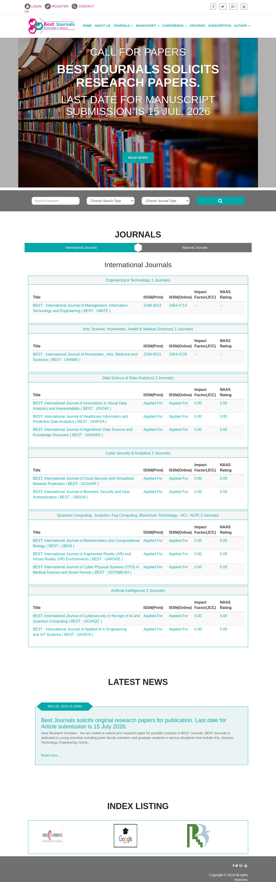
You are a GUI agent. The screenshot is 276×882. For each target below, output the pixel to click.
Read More (138, 158)
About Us (102, 25)
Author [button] (242, 25)
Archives (197, 25)
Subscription (219, 25)
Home (87, 25)
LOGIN (33, 6)
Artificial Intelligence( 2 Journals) (138, 591)
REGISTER (56, 6)
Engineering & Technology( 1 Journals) (138, 280)
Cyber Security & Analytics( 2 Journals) (138, 453)
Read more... (50, 755)
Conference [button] (174, 25)
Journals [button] (123, 25)
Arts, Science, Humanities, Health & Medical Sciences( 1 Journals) (138, 329)
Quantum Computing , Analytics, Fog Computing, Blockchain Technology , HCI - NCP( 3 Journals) (138, 515)
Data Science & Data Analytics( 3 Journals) (138, 378)
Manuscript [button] (147, 25)
